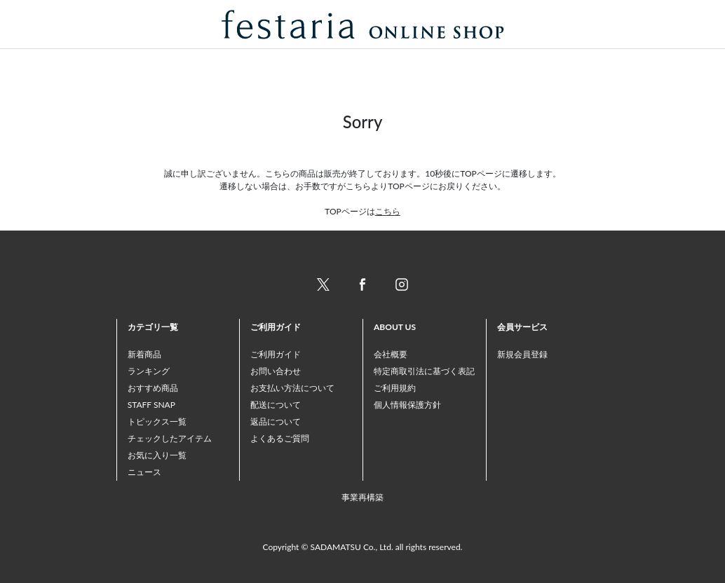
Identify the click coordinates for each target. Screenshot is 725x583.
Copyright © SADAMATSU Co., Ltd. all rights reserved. (363, 547)
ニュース (144, 472)
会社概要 (390, 354)
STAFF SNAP (151, 404)
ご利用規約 (395, 388)
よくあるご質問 (279, 438)
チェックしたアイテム (170, 438)
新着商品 (144, 354)
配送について (275, 404)
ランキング (149, 371)
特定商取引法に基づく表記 (424, 371)
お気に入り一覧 (157, 455)
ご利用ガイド (275, 354)
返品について (275, 421)
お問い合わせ (275, 371)
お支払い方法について (292, 388)
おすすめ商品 (153, 388)
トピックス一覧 (157, 421)
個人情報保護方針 (407, 404)
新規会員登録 (522, 354)
